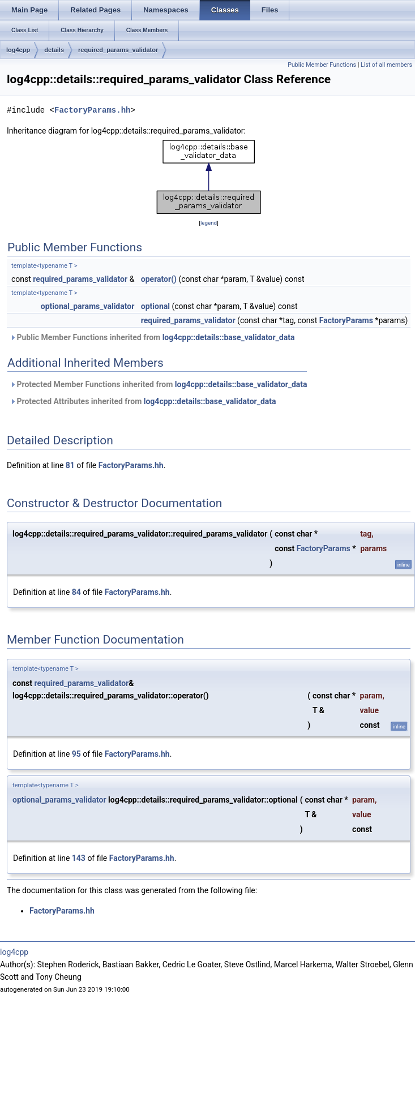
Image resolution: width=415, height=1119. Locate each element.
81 (70, 465)
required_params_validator (118, 49)
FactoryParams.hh (92, 110)
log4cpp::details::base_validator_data (228, 337)
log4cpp (18, 49)
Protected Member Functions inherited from (158, 384)
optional (155, 306)
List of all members (386, 64)
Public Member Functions (322, 64)
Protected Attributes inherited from (143, 401)
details (54, 49)
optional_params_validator (88, 306)
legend (208, 223)
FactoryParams (346, 320)
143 (78, 858)
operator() (159, 279)
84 (76, 592)
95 (76, 753)
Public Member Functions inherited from (152, 337)
